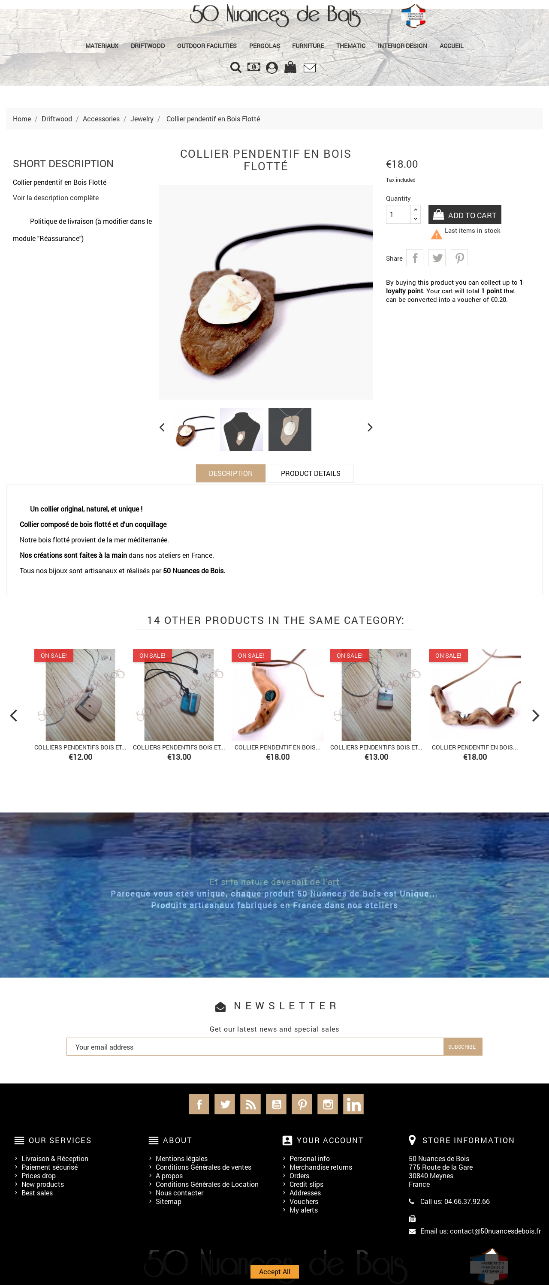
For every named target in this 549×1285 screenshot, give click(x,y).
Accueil (452, 46)
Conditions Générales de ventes (203, 1166)
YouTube (276, 1104)
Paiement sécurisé (49, 1166)
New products (42, 1184)
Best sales (37, 1192)
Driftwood (148, 46)
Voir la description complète (56, 197)
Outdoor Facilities (207, 46)
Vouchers (304, 1201)
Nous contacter (179, 1192)
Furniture (308, 46)
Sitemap (168, 1201)
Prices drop (38, 1175)
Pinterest (459, 258)
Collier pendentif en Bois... (278, 747)
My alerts (304, 1209)
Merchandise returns (321, 1166)
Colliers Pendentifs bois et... (80, 747)
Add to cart (472, 215)
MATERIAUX (101, 46)
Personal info (310, 1158)
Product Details (311, 473)
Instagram (328, 1104)
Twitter (225, 1104)
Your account (330, 1140)
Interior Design (402, 46)
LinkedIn (353, 1104)
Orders (299, 1175)
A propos (169, 1175)
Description (231, 473)
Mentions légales (182, 1158)
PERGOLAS (264, 46)
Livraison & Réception (54, 1158)
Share (415, 258)
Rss (250, 1104)
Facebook (199, 1104)
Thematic (350, 46)
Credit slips (306, 1184)
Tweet (437, 258)
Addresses (305, 1192)
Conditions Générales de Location (207, 1184)
